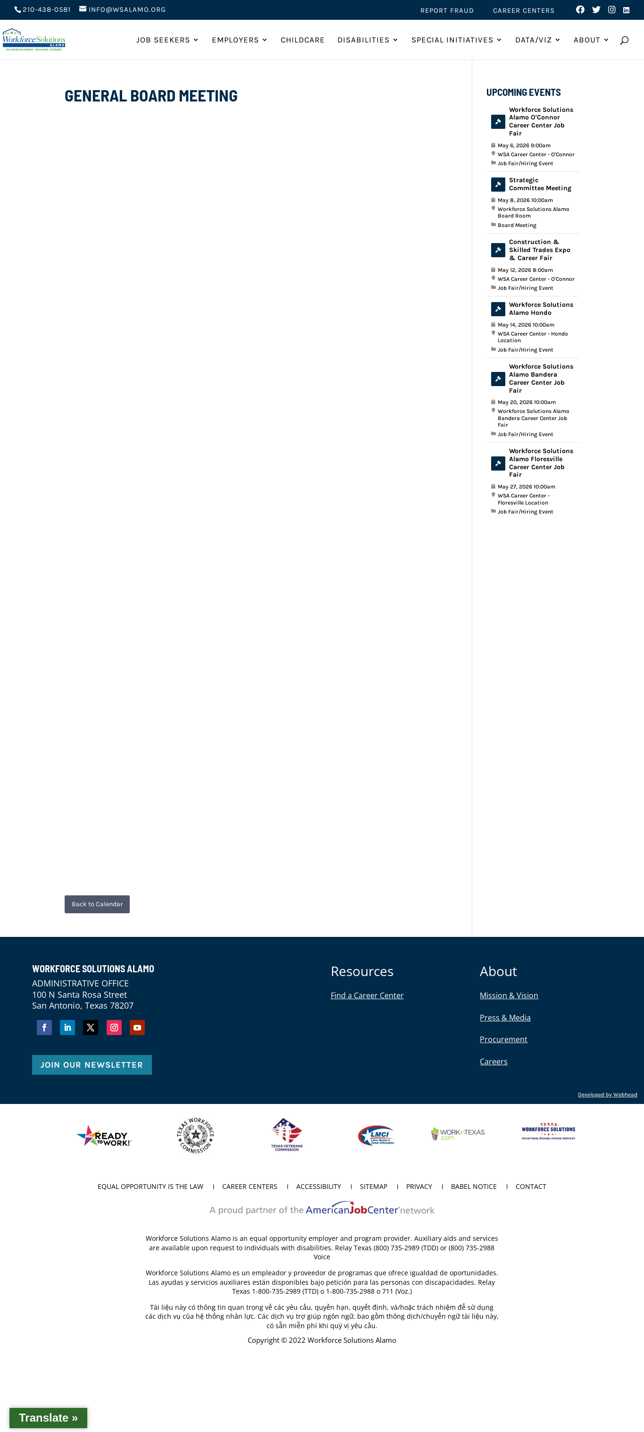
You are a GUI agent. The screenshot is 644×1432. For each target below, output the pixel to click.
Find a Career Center (367, 995)
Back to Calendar (97, 904)
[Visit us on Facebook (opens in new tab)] (580, 12)
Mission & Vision (509, 995)
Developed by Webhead (607, 1094)
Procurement (503, 1039)
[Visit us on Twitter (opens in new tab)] (596, 12)
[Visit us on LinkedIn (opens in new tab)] (626, 13)
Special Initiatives (452, 40)
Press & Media (505, 1017)
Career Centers (524, 11)
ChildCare (303, 40)
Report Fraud (447, 11)
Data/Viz (533, 40)
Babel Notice (474, 1187)
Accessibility (318, 1187)
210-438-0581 (47, 9)
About (587, 40)
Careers (494, 1061)
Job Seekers (163, 40)
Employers (235, 40)
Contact (531, 1187)
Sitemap (373, 1187)
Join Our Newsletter (92, 1065)
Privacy (419, 1187)
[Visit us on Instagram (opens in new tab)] (612, 12)
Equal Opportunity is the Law (150, 1187)
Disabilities (363, 40)
